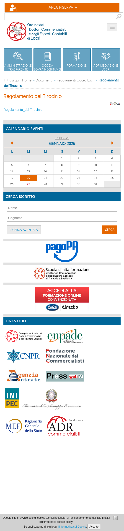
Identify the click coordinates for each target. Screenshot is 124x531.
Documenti (44, 80)
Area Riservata (63, 7)
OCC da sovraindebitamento (50, 60)
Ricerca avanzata (24, 229)
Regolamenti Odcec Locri (75, 80)
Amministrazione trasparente (18, 60)
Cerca (109, 229)
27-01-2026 (62, 138)
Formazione (76, 58)
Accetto (93, 526)
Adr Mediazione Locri (106, 60)
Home (26, 80)
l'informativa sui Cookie (72, 526)
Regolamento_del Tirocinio (22, 109)
